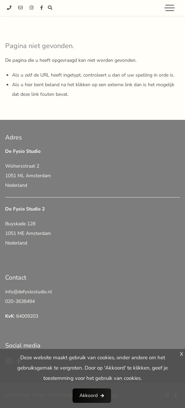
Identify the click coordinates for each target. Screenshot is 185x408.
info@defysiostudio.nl (28, 291)
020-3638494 (20, 301)
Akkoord (88, 395)
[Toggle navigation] (169, 8)
